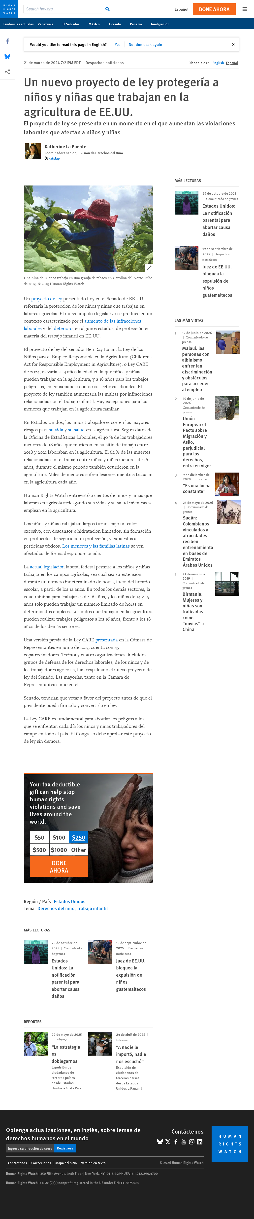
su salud (76, 430)
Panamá (138, 23)
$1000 (59, 849)
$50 (39, 837)
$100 (59, 837)
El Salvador (74, 23)
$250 (78, 837)
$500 (39, 849)
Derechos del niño (55, 908)
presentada (106, 640)
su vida (56, 430)
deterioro (63, 329)
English (218, 62)
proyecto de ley (46, 299)
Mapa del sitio (66, 1162)
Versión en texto (93, 1162)
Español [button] (182, 9)
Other (78, 849)
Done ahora (214, 9)
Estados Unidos (69, 901)
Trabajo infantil (92, 908)
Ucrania (117, 23)
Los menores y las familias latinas (96, 546)
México (97, 23)
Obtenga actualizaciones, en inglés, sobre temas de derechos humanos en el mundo (73, 1133)
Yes (118, 44)
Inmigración (163, 23)
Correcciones (41, 1162)
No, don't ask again (145, 44)
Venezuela (48, 23)
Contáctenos (17, 1162)
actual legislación (47, 567)
